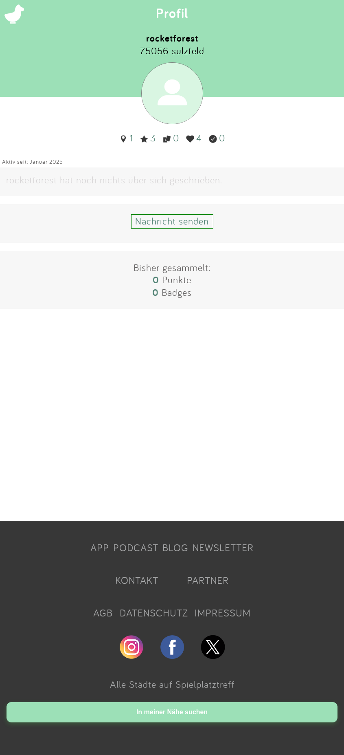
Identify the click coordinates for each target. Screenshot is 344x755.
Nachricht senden (172, 221)
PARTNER (208, 580)
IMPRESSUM (223, 612)
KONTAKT (136, 580)
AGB (103, 612)
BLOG (175, 547)
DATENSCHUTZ (154, 612)
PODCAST (135, 547)
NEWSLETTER (223, 547)
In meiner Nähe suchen (172, 712)
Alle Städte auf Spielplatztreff (172, 684)
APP (99, 547)
